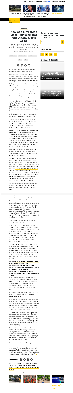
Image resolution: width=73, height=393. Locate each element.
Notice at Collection (28, 1)
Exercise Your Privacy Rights (58, 1)
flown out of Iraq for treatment (28, 138)
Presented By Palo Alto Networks (50, 78)
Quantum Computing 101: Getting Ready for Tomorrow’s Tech (52, 74)
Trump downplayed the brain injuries (26, 168)
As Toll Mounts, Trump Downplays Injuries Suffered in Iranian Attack (24, 273)
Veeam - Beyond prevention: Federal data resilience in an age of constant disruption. (51, 93)
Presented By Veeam (46, 97)
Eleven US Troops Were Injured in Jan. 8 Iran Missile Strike (24, 262)
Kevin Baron (18, 51)
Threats (23, 28)
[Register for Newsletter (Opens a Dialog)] (62, 42)
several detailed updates (22, 227)
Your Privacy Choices (43, 1)
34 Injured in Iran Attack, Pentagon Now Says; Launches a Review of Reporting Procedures (24, 267)
